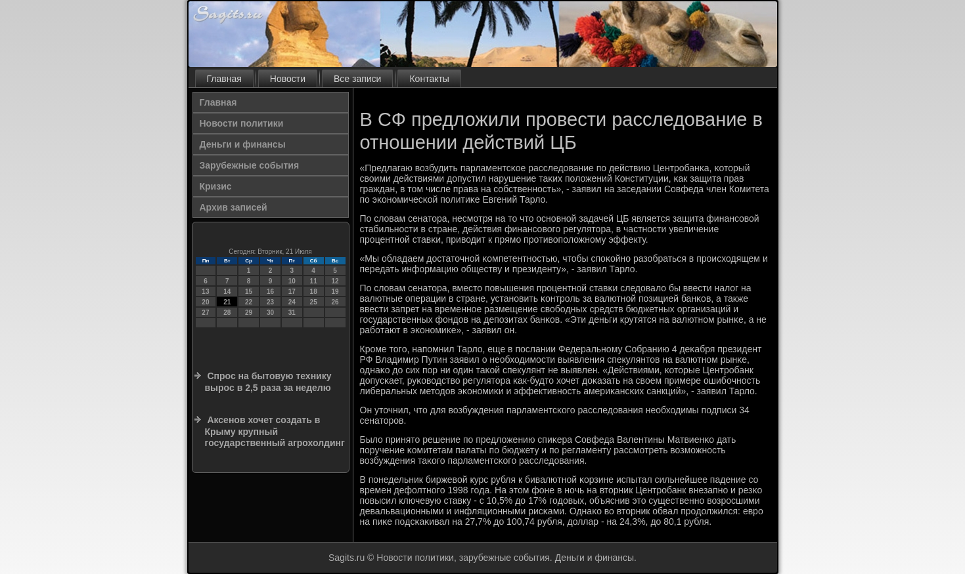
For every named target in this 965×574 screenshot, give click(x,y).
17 (292, 291)
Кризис (216, 186)
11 (313, 281)
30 (270, 312)
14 (227, 291)
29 (248, 312)
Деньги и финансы (243, 144)
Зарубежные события (250, 165)
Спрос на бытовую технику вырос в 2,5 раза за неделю (268, 382)
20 (205, 302)
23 (270, 302)
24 (292, 302)
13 (205, 291)
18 (313, 291)
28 (227, 312)
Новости (287, 78)
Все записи (357, 78)
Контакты (429, 78)
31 (292, 312)
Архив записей (233, 207)
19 (334, 291)
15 (248, 291)
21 (227, 302)
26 (334, 302)
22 (248, 302)
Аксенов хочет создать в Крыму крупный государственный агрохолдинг (275, 431)
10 (292, 281)
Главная (224, 78)
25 (313, 302)
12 (334, 281)
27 (205, 312)
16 (270, 291)
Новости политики (242, 123)
